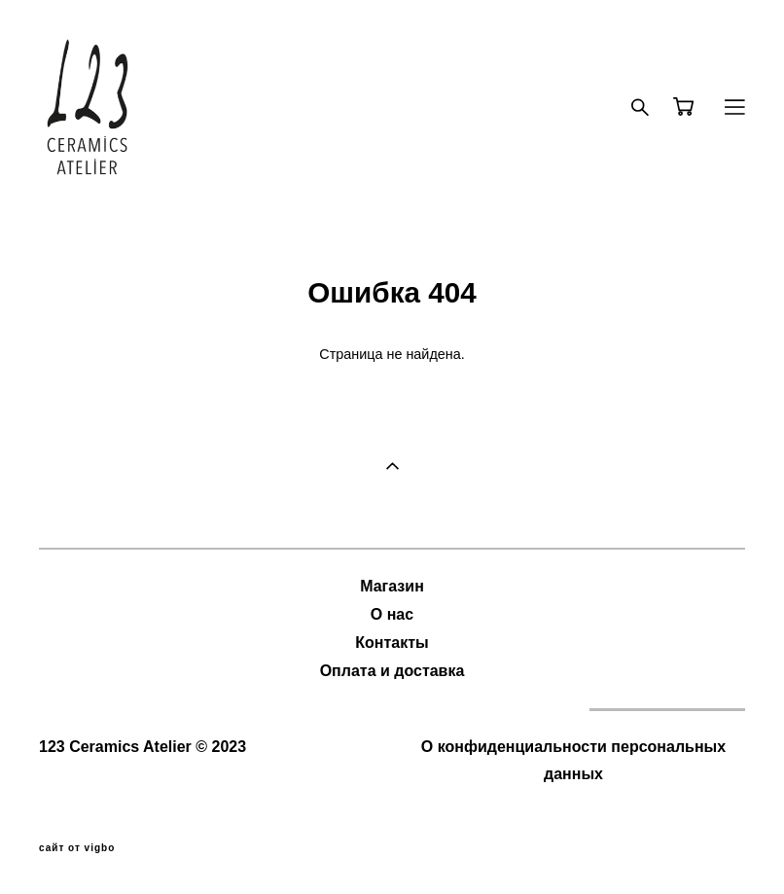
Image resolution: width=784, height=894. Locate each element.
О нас (392, 614)
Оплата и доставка (392, 670)
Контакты (391, 642)
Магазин (392, 586)
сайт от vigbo (77, 848)
